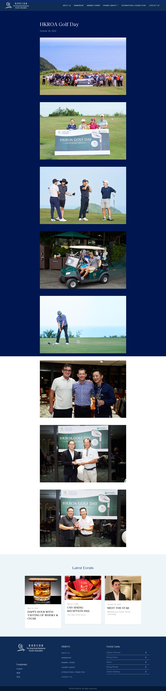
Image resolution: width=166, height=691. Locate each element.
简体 (18, 677)
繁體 (18, 673)
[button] (111, 6)
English (19, 669)
